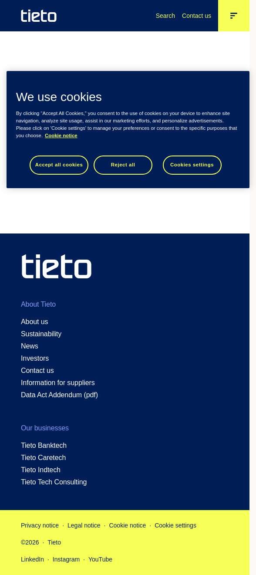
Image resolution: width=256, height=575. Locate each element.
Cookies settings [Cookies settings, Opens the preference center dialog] (192, 164)
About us (34, 321)
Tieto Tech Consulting (54, 482)
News (29, 346)
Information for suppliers (58, 382)
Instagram (66, 559)
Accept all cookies (59, 164)
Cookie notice (127, 525)
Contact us (196, 15)
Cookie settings (175, 525)
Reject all (123, 164)
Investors (35, 358)
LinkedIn (32, 559)
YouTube (100, 559)
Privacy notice (40, 525)
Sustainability (41, 334)
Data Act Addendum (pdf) (59, 395)
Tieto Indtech (41, 470)
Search (165, 15)
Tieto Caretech (43, 457)
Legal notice (84, 525)
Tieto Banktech (44, 445)
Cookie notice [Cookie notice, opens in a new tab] (61, 135)
